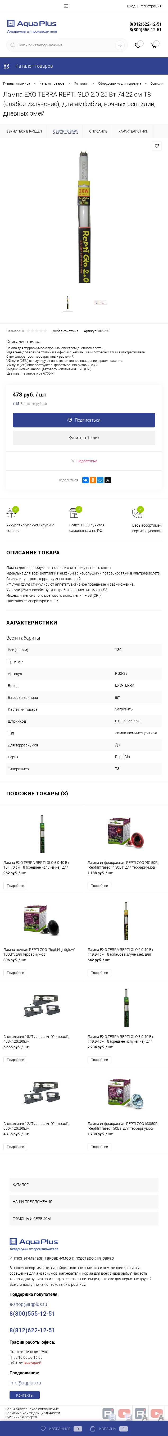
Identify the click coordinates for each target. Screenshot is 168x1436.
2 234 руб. (126, 1050)
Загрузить (124, 709)
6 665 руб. (41, 1050)
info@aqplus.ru (25, 1382)
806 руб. (41, 963)
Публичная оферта (21, 1417)
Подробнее (15, 886)
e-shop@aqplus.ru (28, 1304)
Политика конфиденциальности (32, 1413)
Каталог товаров (28, 66)
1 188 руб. (126, 876)
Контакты (24, 1395)
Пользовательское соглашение (32, 1409)
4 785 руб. (41, 1137)
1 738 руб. (126, 1137)
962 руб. (41, 876)
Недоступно (84, 461)
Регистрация (150, 6)
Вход (131, 6)
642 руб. (126, 963)
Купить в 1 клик (84, 437)
